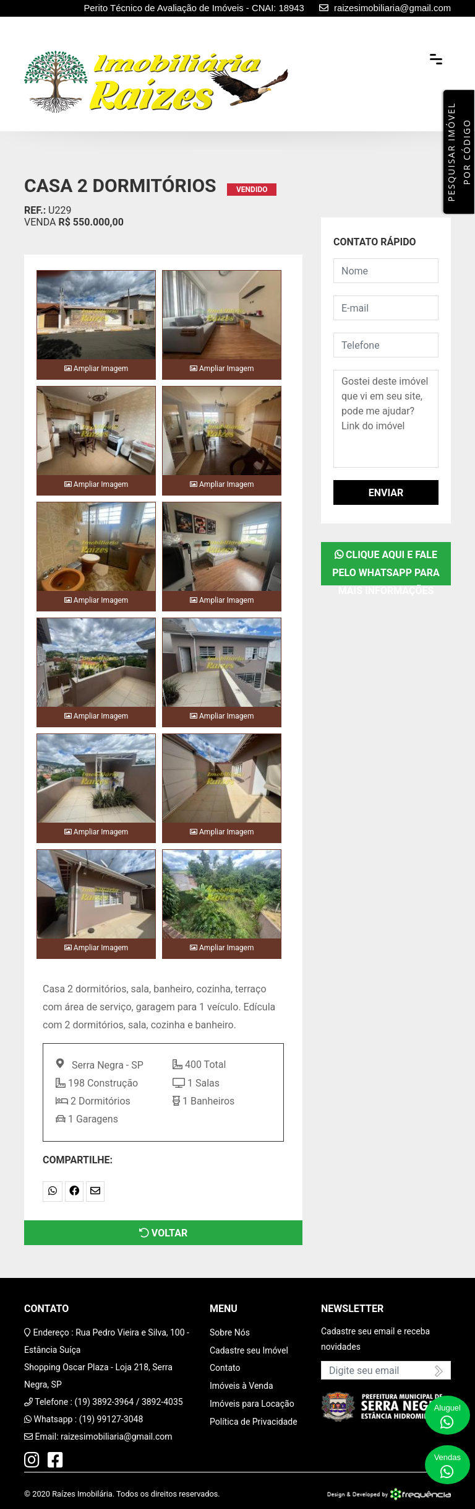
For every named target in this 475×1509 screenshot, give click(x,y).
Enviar (386, 493)
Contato (225, 1368)
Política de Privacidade (253, 1422)
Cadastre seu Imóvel (249, 1350)
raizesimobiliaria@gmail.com (117, 1436)
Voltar (163, 1233)
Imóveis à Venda (241, 1386)
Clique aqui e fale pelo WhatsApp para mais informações (385, 567)
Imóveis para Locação (252, 1404)
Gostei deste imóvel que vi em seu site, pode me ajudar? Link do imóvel (386, 419)
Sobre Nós (230, 1332)
